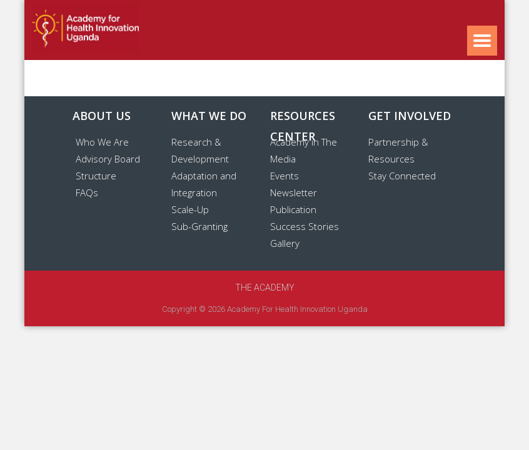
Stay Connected (402, 175)
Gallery (285, 243)
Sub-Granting (199, 226)
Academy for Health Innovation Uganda (297, 309)
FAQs (87, 192)
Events (284, 175)
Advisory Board (108, 158)
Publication (293, 209)
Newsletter (293, 192)
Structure (96, 175)
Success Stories (304, 226)
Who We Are (102, 142)
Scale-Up (190, 209)
